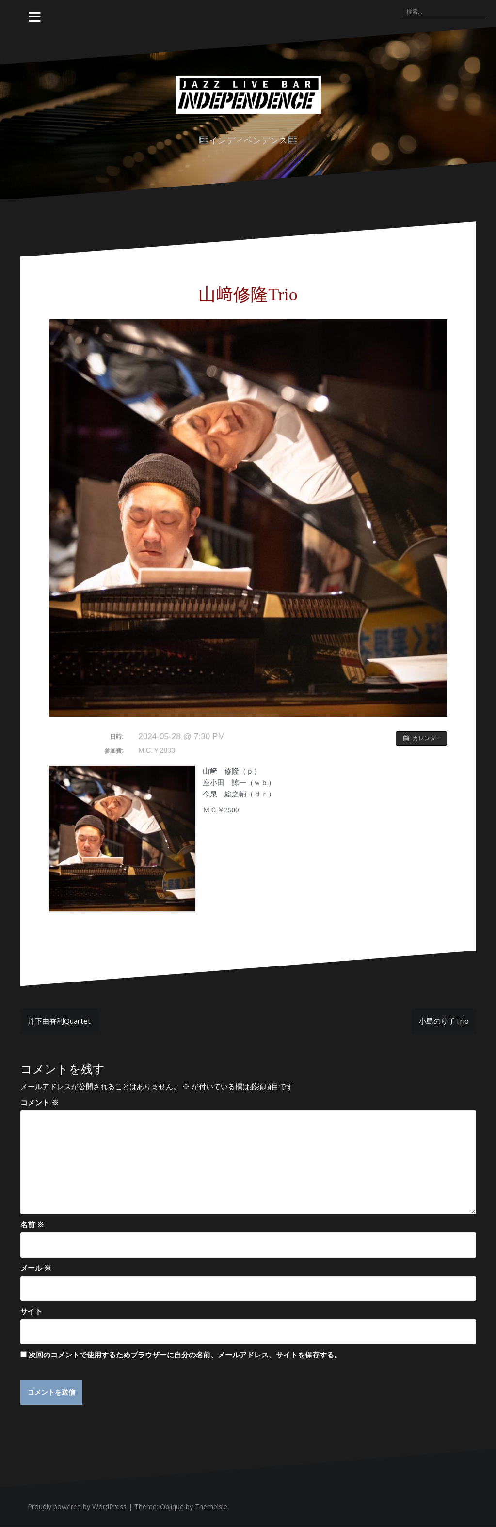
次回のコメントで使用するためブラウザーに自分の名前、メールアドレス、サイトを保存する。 (185, 1354)
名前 (32, 1224)
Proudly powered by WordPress (77, 1506)
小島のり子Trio (444, 1021)
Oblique (172, 1506)
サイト (31, 1311)
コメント (39, 1102)
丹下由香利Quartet (59, 1021)
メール (35, 1268)
